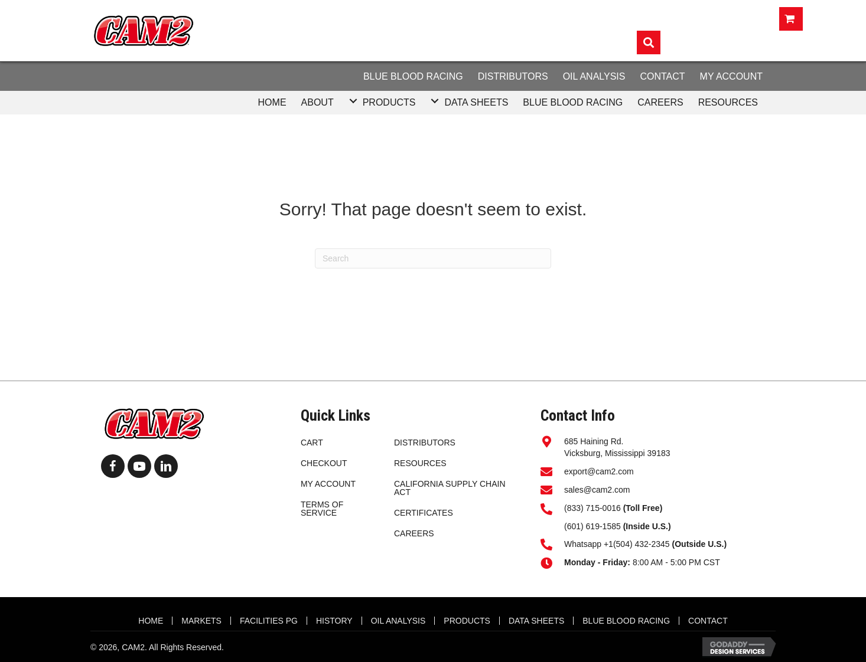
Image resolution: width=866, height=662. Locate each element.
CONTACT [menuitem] (708, 621)
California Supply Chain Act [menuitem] (450, 488)
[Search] (433, 258)
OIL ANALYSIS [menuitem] (398, 621)
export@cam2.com (599, 471)
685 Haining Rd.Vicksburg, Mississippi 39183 (617, 447)
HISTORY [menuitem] (334, 621)
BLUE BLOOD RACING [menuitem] (626, 621)
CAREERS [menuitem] (414, 533)
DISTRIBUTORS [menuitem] (424, 442)
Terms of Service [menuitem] (322, 508)
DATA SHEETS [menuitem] (536, 621)
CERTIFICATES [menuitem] (423, 512)
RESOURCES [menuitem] (420, 463)
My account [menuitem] (328, 484)
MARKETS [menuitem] (201, 621)
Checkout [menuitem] (324, 463)
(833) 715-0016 (592, 508)
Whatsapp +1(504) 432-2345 (645, 544)
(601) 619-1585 (592, 526)
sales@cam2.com (597, 489)
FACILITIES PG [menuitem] (269, 621)
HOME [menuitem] (150, 621)
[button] (353, 101)
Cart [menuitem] (312, 442)
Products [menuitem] (467, 621)
